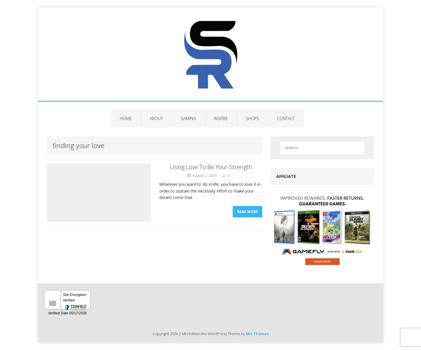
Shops (252, 118)
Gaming (188, 118)
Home (126, 118)
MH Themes (257, 333)
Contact (286, 118)
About (156, 118)
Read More (247, 211)
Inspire (221, 118)
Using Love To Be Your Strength (211, 167)
